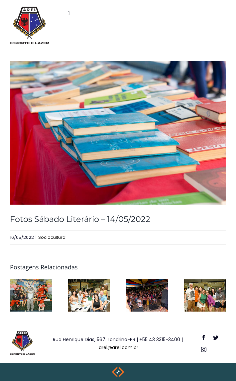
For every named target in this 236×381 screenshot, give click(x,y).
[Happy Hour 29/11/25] (205, 283)
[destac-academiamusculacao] (29, 9)
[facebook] (203, 337)
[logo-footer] (22, 333)
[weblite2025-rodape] (118, 368)
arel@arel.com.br (118, 347)
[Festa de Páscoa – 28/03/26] (31, 283)
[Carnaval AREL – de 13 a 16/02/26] (147, 283)
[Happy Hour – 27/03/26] (89, 283)
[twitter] (215, 337)
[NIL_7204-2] (118, 133)
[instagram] (203, 349)
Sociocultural (52, 237)
